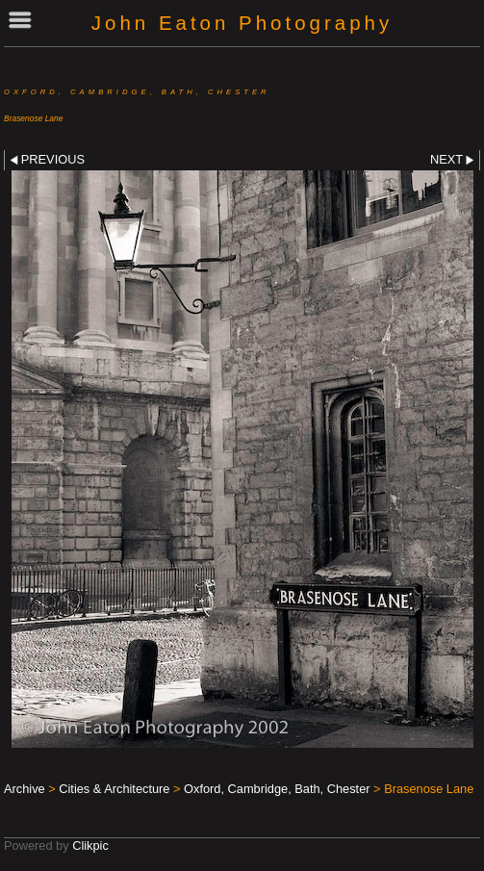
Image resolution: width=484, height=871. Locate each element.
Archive (24, 788)
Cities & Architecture (114, 788)
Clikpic (90, 845)
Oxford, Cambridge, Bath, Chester (276, 788)
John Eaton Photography (242, 23)
